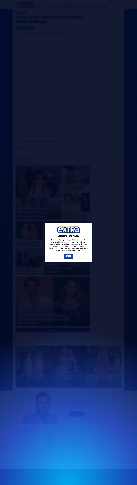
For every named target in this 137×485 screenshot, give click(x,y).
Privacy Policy (56, 246)
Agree (68, 256)
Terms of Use (81, 240)
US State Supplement (72, 250)
